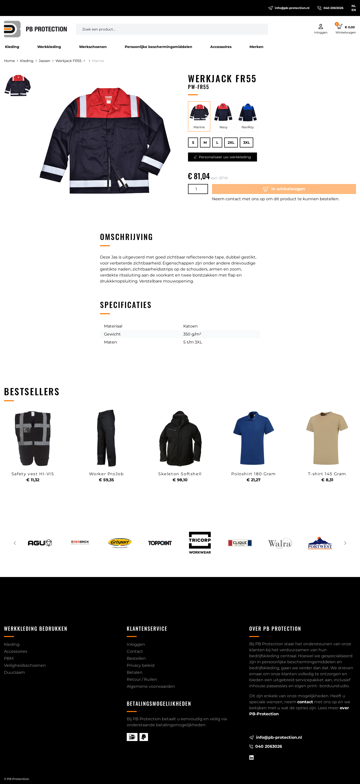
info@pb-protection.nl (289, 8)
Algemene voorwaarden (151, 686)
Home (11, 60)
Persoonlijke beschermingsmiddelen (158, 46)
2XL (231, 142)
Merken (257, 46)
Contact (135, 651)
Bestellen (136, 658)
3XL (246, 142)
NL (354, 6)
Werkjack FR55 (70, 60)
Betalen (134, 672)
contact (305, 702)
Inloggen (136, 644)
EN (354, 10)
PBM (9, 658)
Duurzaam (14, 672)
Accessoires (221, 46)
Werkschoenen (93, 46)
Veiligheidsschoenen (25, 665)
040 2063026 (331, 8)
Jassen (46, 60)
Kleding (12, 46)
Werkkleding (49, 46)
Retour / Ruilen (142, 679)
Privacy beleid (140, 665)
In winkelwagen (284, 189)
